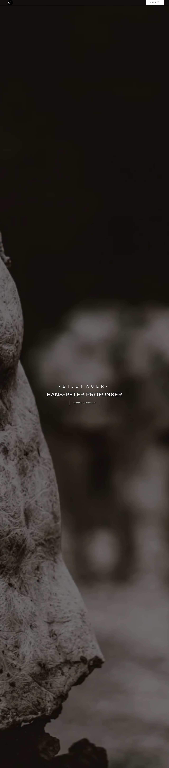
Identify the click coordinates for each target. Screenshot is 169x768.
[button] (10, 2)
